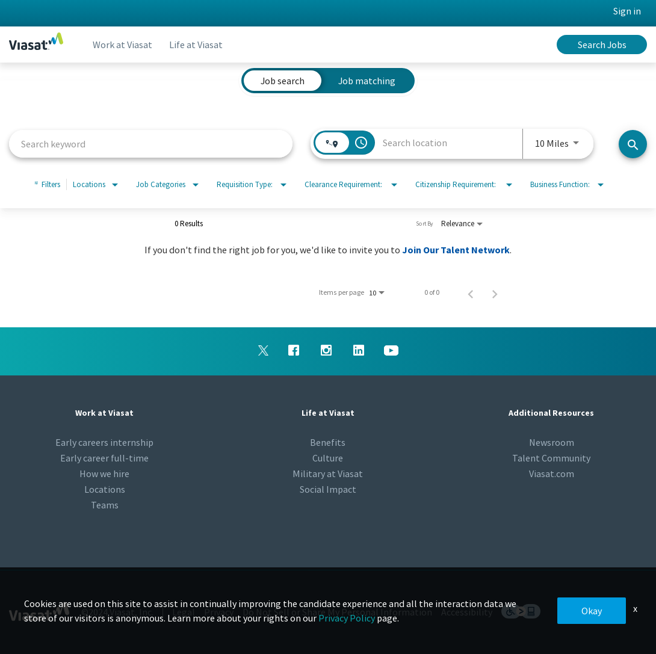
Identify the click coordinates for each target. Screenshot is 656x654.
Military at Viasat (327, 473)
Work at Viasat (123, 45)
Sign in (627, 11)
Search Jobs (602, 45)
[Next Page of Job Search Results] (495, 292)
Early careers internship (104, 442)
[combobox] (150, 143)
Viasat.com (551, 473)
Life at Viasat (199, 45)
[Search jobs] (633, 144)
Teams (105, 505)
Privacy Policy (346, 618)
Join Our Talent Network (456, 250)
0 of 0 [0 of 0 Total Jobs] (431, 292)
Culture (327, 458)
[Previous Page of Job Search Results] (471, 292)
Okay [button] (591, 611)
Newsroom (551, 442)
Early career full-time (104, 458)
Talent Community (551, 458)
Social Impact (328, 489)
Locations (104, 489)
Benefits (327, 442)
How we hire (104, 473)
